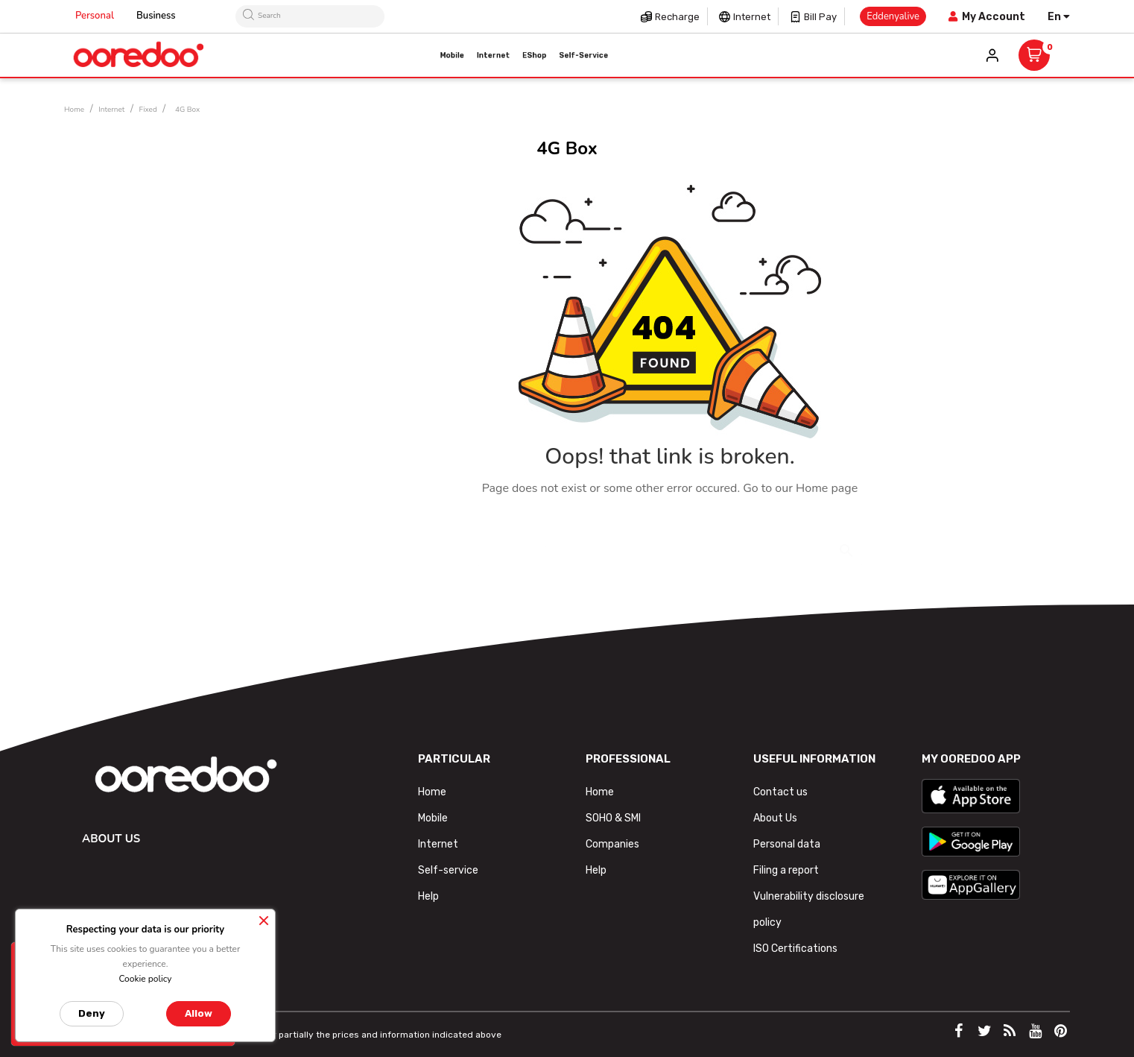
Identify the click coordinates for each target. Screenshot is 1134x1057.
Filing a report (786, 870)
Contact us (780, 792)
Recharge (677, 16)
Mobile (433, 818)
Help (428, 896)
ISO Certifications (795, 948)
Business (156, 15)
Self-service (448, 870)
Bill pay (820, 16)
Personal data (786, 844)
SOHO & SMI (613, 818)
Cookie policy (144, 979)
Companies (612, 844)
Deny (91, 1013)
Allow (198, 1013)
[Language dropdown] (1059, 16)
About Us (775, 818)
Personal (94, 15)
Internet (751, 16)
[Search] (670, 540)
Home (432, 792)
